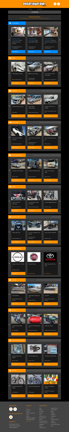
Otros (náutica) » (57, 279)
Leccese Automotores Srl (50, 112)
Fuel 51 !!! (47, 295)
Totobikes (15, 392)
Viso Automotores (17, 79)
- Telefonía (53, 413)
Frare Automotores (33, 112)
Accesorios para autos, (44, 340)
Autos (40, 408)
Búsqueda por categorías (30, 417)
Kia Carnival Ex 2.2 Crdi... (18, 106)
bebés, (48, 370)
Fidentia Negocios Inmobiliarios (17, 47)
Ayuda (27, 414)
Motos (40, 414)
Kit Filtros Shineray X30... (51, 356)
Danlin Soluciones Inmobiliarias (49, 47)
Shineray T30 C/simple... (18, 170)
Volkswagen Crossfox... (17, 73)
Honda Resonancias (34, 206)
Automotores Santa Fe (50, 79)
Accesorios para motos (55, 340)
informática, (40, 370)
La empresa (28, 409)
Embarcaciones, (40, 279)
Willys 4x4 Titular (49, 325)
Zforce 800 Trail (16, 232)
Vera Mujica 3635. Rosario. (34, 40)
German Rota (32, 176)
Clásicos (40, 419)
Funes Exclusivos (33, 330)
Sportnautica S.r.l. (16, 206)
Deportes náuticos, (48, 279)
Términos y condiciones (30, 413)
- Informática (53, 416)
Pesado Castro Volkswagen (32, 143)
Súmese (27, 411)
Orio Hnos (47, 143)
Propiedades (41, 424)
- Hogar (52, 417)
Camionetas (41, 411)
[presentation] (9, 40)
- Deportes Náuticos (54, 408)
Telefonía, (29, 370)
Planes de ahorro (42, 417)
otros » (59, 371)
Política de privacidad (30, 419)
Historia (27, 416)
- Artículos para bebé (54, 419)
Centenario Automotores (32, 79)
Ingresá (30, 9)
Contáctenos (28, 421)
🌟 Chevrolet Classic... (34, 73)
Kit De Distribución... (33, 356)
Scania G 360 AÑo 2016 (34, 170)
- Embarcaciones (42, 427)
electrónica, (34, 370)
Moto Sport (48, 206)
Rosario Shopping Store (49, 391)
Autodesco (15, 330)
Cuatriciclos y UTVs (42, 416)
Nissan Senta (15, 269)
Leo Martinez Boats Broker (17, 299)
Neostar (14, 112)
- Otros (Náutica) (54, 409)
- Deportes (52, 421)
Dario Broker (32, 300)
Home (27, 408)
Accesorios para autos (43, 421)
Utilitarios (41, 409)
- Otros (52, 426)
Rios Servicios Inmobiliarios (32, 47)
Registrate (39, 9)
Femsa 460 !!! (15, 295)
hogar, (44, 370)
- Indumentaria (53, 422)
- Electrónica (53, 414)
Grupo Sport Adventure (32, 238)
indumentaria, (57, 370)
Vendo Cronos (32, 264)
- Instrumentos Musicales (55, 424)
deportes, (52, 370)
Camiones (41, 413)
